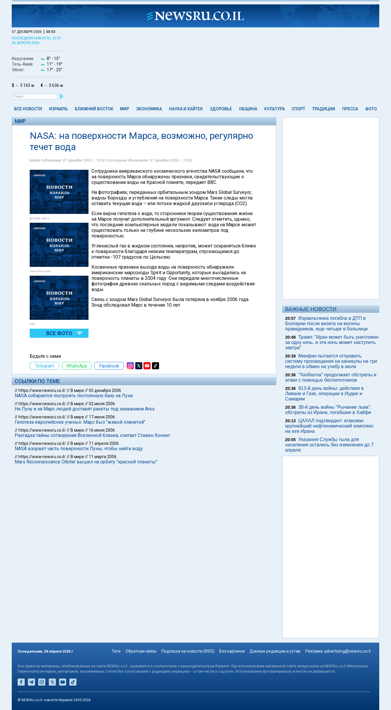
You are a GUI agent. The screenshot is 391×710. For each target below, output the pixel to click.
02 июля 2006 (102, 403)
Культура (274, 109)
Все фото (59, 333)
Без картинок (232, 651)
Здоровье (221, 109)
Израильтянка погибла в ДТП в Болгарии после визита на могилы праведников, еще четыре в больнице (326, 323)
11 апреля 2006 (104, 443)
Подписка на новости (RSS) (187, 651)
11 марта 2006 (102, 456)
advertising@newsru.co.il (347, 651)
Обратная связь (141, 651)
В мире (77, 390)
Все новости (28, 109)
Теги (116, 651)
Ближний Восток (94, 109)
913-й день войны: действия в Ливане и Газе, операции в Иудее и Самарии (324, 393)
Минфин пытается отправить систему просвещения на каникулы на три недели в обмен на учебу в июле (331, 361)
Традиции (323, 109)
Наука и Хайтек (186, 109)
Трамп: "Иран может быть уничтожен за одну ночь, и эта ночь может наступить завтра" (332, 342)
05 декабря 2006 (105, 390)
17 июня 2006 (102, 417)
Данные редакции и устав (275, 651)
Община (248, 109)
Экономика (149, 109)
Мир (124, 109)
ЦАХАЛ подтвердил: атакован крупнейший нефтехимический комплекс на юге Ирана (329, 426)
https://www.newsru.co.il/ (42, 390)
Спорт (298, 109)
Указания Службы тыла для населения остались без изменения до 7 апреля (329, 445)
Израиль (58, 109)
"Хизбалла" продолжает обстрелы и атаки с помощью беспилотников (330, 377)
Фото (371, 109)
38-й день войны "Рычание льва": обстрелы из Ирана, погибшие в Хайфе (328, 410)
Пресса (350, 109)
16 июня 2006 (102, 430)
